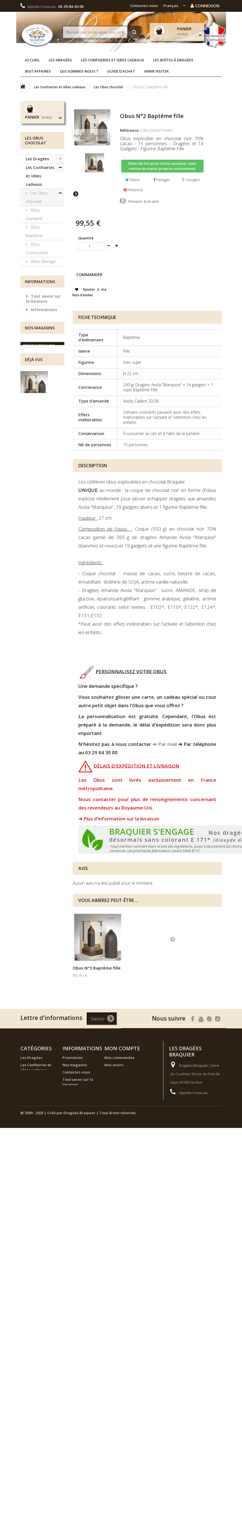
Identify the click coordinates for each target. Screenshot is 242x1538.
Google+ (191, 179)
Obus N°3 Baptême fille (152, 967)
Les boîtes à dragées (173, 60)
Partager (161, 179)
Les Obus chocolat (37, 197)
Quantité (86, 237)
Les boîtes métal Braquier (39, 309)
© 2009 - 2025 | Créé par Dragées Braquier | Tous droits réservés (78, 1184)
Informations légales (41, 515)
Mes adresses (116, 1072)
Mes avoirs (113, 1064)
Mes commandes (119, 1057)
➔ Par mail (164, 744)
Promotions (72, 1057)
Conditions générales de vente (44, 536)
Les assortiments (38, 411)
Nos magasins (44, 547)
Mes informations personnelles (119, 1082)
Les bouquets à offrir (40, 428)
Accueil (32, 60)
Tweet (132, 179)
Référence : (130, 130)
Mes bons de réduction (124, 1091)
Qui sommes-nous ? (79, 71)
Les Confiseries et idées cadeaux (112, 60)
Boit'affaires (38, 71)
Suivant (75, 193)
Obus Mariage (42, 261)
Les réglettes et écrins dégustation (39, 347)
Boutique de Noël (38, 462)
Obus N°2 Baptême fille (40, 653)
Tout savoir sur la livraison (43, 501)
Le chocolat (40, 287)
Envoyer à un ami (143, 201)
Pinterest (133, 189)
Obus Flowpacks (35, 274)
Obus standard (34, 214)
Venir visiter (156, 71)
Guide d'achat (121, 71)
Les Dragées (60, 60)
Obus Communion (37, 248)
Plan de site (72, 1136)
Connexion (205, 5)
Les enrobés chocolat (39, 326)
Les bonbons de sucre (40, 368)
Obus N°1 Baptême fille (97, 967)
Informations (40, 485)
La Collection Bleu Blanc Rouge (40, 390)
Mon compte (122, 1048)
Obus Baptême (34, 231)
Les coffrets (40, 296)
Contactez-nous (144, 5)
